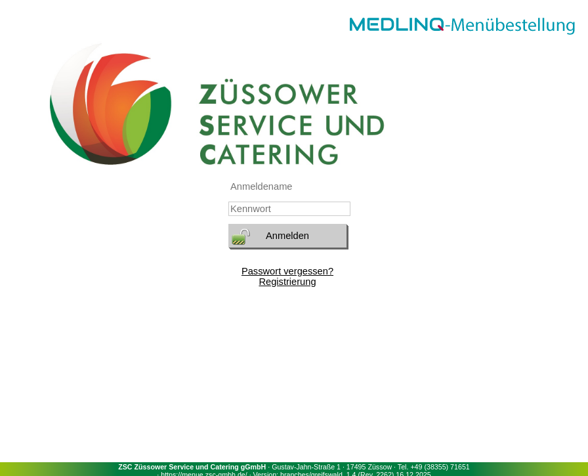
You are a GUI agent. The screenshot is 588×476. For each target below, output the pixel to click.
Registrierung (287, 281)
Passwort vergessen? (287, 271)
